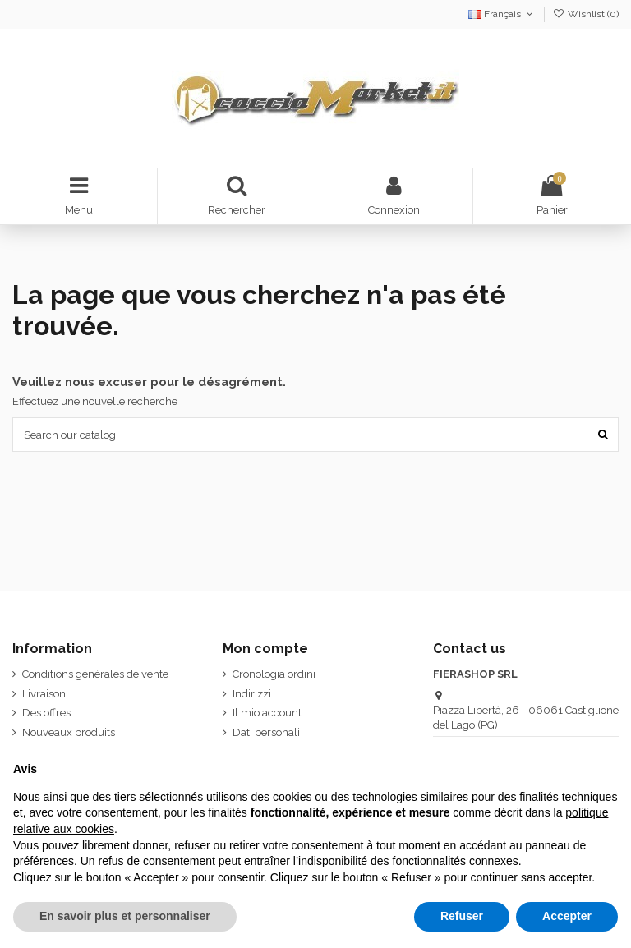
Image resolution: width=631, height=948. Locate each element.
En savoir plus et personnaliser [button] (124, 916)
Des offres (46, 712)
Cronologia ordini (274, 674)
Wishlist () (586, 14)
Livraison (44, 694)
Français (502, 14)
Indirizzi (252, 694)
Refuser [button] (461, 916)
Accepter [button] (567, 916)
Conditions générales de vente (95, 674)
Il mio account (267, 712)
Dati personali (266, 732)
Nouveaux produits (68, 732)
